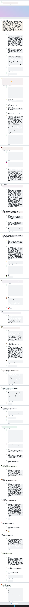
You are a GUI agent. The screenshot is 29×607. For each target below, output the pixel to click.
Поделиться (13, 4)
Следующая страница (14, 603)
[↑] (10, 4)
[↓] (9, 31)
